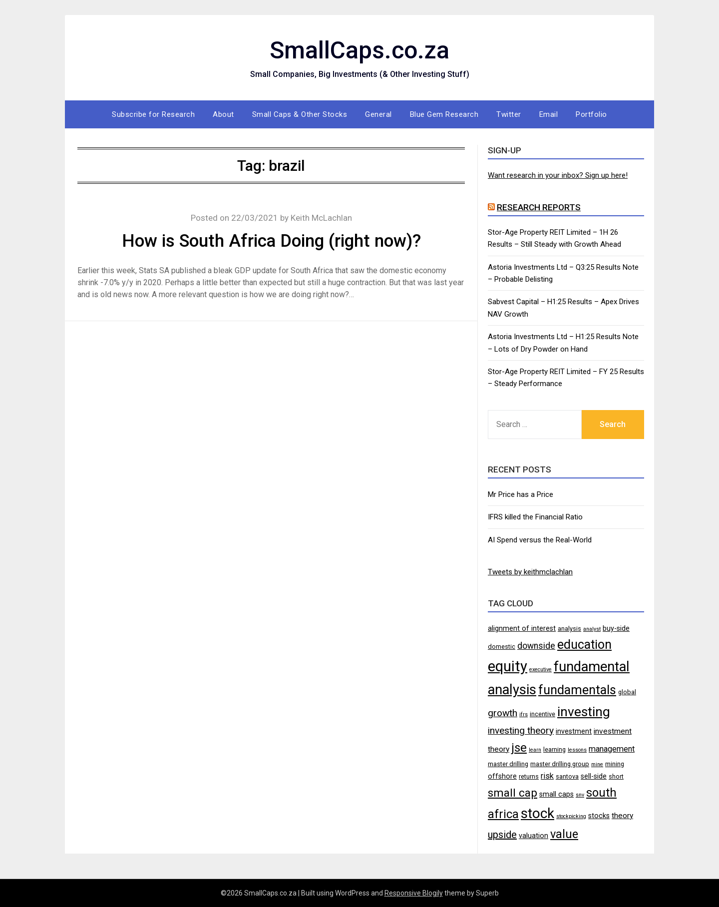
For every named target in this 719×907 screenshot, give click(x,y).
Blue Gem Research (444, 114)
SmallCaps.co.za (359, 50)
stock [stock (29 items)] (537, 813)
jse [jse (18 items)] (519, 748)
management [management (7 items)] (612, 749)
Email (548, 114)
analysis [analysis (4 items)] (569, 628)
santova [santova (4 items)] (567, 776)
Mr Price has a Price (520, 494)
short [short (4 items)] (616, 776)
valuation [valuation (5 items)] (533, 836)
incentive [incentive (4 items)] (542, 714)
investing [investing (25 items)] (583, 711)
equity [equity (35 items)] (507, 666)
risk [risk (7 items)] (547, 776)
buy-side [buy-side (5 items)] (616, 628)
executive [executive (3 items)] (540, 669)
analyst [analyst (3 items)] (592, 629)
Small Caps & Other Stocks (300, 114)
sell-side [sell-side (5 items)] (594, 776)
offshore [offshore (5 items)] (502, 776)
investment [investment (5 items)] (574, 731)
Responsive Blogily (413, 893)
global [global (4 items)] (627, 692)
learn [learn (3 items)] (535, 750)
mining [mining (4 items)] (614, 764)
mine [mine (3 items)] (597, 764)
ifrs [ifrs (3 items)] (523, 714)
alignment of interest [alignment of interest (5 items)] (522, 628)
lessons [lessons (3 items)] (577, 750)
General (378, 114)
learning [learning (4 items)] (554, 749)
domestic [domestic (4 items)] (501, 646)
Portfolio (591, 114)
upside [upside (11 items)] (502, 835)
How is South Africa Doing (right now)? (271, 241)
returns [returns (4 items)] (529, 776)
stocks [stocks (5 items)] (599, 816)
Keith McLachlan (321, 218)
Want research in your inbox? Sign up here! (558, 175)
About (223, 114)
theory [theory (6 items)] (622, 815)
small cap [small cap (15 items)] (512, 792)
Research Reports (539, 207)
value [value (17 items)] (564, 834)
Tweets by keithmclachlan (530, 571)
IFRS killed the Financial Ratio (535, 516)
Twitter (508, 114)
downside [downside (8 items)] (536, 646)
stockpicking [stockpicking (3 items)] (571, 816)
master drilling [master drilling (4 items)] (508, 764)
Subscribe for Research (153, 114)
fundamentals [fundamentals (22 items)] (577, 689)
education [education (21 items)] (584, 644)
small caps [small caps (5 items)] (556, 794)
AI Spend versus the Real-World (540, 539)
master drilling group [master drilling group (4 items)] (559, 764)
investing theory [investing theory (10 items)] (521, 730)
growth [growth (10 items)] (502, 713)
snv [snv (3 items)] (580, 795)
